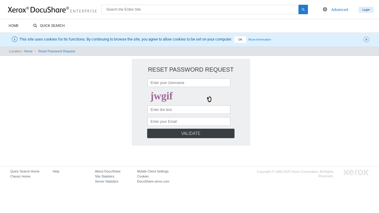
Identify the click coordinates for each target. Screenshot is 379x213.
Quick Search (49, 26)
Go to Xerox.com (356, 172)
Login (366, 9)
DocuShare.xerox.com (153, 181)
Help (56, 171)
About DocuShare (108, 171)
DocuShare (54, 9)
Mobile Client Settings (152, 171)
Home (14, 26)
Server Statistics (106, 181)
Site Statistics (104, 176)
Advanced (339, 9)
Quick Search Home (24, 171)
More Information (259, 39)
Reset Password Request (56, 51)
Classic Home (20, 176)
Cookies (143, 176)
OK (240, 39)
